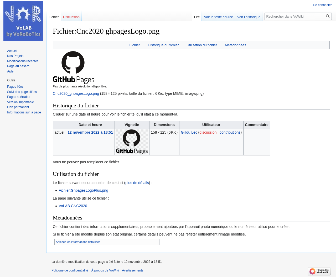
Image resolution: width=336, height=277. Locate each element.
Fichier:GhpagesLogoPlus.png (83, 190)
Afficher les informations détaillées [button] (78, 241)
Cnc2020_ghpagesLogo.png (76, 93)
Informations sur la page (24, 112)
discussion (207, 132)
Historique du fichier (163, 45)
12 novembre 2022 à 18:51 (90, 132)
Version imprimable (20, 102)
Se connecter (322, 5)
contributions (230, 132)
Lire (197, 17)
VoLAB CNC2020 (73, 206)
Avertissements (132, 270)
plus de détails (137, 183)
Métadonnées (235, 45)
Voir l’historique (248, 17)
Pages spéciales (18, 97)
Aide (10, 71)
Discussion (71, 17)
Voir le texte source (218, 17)
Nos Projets (15, 56)
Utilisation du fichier (202, 45)
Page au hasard (18, 66)
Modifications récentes (22, 61)
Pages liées (15, 86)
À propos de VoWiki (105, 270)
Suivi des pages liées (22, 92)
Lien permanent (18, 107)
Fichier (135, 45)
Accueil (12, 51)
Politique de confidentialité (69, 270)
